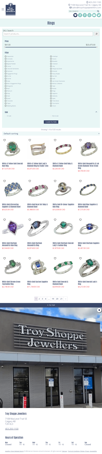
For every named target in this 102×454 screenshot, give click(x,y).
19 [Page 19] (53, 298)
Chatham (55, 64)
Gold (53, 78)
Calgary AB (84, 5)
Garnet (9, 78)
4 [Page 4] (45, 298)
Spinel (8, 98)
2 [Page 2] (39, 298)
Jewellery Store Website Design (14, 451)
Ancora (54, 59)
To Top (51, 305)
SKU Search (8, 30)
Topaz (8, 103)
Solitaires (54, 96)
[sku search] (82, 11)
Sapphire (54, 93)
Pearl (8, 88)
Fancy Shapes (56, 73)
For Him (54, 76)
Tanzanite (10, 101)
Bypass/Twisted (11, 64)
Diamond (9, 71)
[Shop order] (51, 133)
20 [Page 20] (57, 298)
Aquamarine (10, 61)
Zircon (54, 106)
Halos (8, 81)
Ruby (8, 93)
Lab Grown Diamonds (58, 81)
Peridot (54, 88)
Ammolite (9, 59)
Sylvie (53, 98)
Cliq (53, 66)
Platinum (9, 91)
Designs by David (57, 69)
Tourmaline (55, 103)
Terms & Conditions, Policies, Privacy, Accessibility (82, 451)
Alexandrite (10, 56)
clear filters (51, 122)
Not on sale (55, 116)
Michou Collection (57, 83)
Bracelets (54, 61)
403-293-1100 (11, 428)
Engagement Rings (12, 73)
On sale (9, 116)
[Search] (96, 34)
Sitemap (64, 451)
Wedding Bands (11, 106)
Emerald (54, 71)
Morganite (10, 86)
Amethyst (55, 56)
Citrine (9, 66)
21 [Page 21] (61, 298)
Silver (8, 96)
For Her (9, 76)
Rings (53, 91)
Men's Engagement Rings (14, 83)
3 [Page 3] (42, 298)
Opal (53, 86)
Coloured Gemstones (13, 69)
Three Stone (55, 101)
